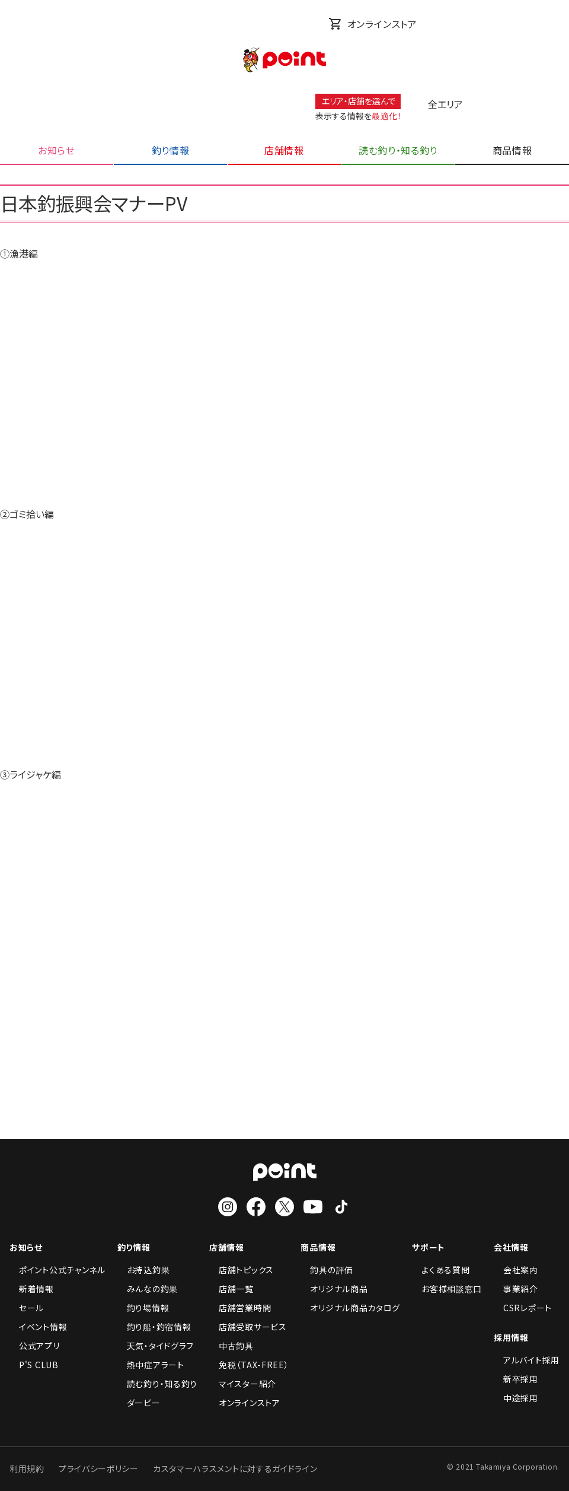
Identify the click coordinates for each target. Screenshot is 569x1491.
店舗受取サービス (248, 1327)
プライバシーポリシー (99, 1468)
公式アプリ (34, 1346)
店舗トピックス (241, 1270)
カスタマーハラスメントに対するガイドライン (235, 1468)
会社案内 (516, 1270)
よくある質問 (440, 1270)
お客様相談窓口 (447, 1289)
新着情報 (31, 1289)
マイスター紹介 (242, 1384)
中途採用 (516, 1398)
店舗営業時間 (240, 1308)
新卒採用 (516, 1379)
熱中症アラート (150, 1365)
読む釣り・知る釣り (157, 1384)
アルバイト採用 (527, 1360)
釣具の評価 (327, 1270)
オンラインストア (372, 24)
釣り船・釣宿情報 (154, 1327)
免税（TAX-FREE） (249, 1365)
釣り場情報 (143, 1308)
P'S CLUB (34, 1365)
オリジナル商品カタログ (350, 1308)
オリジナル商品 (334, 1289)
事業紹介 (516, 1289)
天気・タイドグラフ (155, 1346)
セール (26, 1308)
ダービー (139, 1403)
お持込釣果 (143, 1270)
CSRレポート (523, 1308)
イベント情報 (38, 1327)
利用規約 (26, 1468)
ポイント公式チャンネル (57, 1270)
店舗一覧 (231, 1289)
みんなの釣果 (147, 1289)
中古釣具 (231, 1346)
